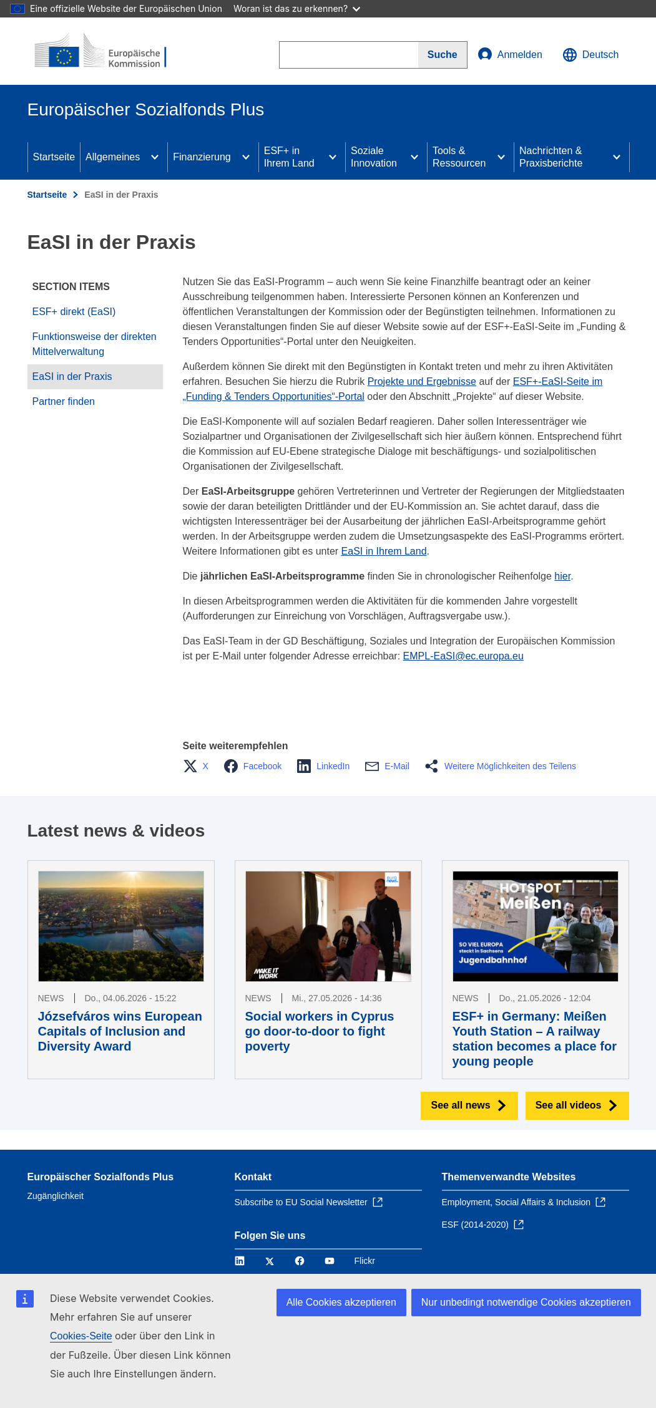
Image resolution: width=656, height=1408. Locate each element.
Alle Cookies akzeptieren (341, 1302)
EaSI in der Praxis (72, 376)
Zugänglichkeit (55, 1196)
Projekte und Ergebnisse (422, 381)
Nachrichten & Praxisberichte (550, 156)
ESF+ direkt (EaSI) (74, 311)
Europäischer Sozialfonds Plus (100, 1177)
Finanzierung (202, 157)
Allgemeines (113, 157)
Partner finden (63, 401)
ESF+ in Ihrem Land (289, 156)
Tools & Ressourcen (459, 156)
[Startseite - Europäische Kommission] (103, 51)
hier (562, 576)
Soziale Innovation (374, 156)
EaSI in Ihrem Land (384, 551)
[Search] (443, 55)
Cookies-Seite (81, 1336)
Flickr (365, 1261)
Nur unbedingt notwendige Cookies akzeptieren (526, 1302)
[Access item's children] (154, 157)
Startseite (54, 157)
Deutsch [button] (590, 54)
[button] (199, 766)
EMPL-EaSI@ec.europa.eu (463, 656)
